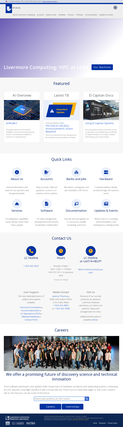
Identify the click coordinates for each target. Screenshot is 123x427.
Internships (72, 406)
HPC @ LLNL (17, 8)
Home (95, 423)
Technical (31, 307)
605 (62, 123)
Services (71, 15)
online (95, 319)
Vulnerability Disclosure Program (80, 419)
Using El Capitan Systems (99, 123)
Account (31, 310)
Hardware (62, 15)
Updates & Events (106, 15)
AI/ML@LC (11, 123)
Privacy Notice (112, 423)
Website (31, 316)
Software (79, 15)
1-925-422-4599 (62, 308)
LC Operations (31, 313)
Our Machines (102, 67)
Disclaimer (102, 423)
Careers (50, 406)
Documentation (91, 15)
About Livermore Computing (24, 15)
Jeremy (60, 296)
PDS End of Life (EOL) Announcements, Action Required (59, 128)
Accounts (40, 15)
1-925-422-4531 (31, 266)
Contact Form (31, 319)
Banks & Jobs (51, 15)
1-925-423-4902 (61, 305)
